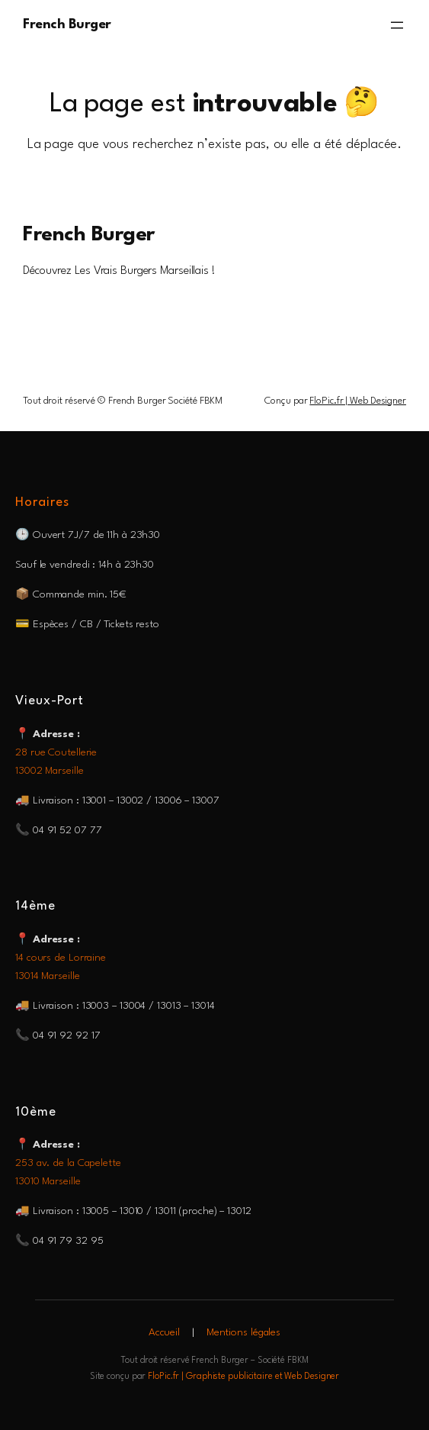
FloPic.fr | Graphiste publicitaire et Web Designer (243, 1376)
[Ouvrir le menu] (397, 25)
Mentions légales (243, 1332)
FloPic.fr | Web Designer (357, 401)
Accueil (164, 1332)
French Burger (67, 24)
